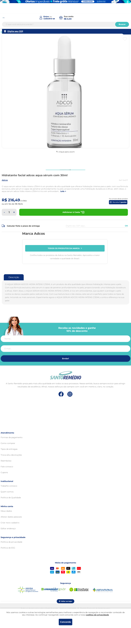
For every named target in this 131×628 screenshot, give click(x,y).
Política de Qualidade (11, 497)
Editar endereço (8, 528)
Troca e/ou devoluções (11, 455)
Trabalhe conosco (9, 486)
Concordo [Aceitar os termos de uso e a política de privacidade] (65, 622)
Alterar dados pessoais (11, 517)
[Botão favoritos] (125, 39)
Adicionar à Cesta (74, 212)
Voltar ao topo (65, 601)
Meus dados (6, 511)
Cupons (4, 472)
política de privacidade (97, 615)
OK (126, 226)
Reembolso (6, 461)
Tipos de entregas (9, 449)
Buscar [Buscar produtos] (122, 24)
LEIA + (63, 191)
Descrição (14, 277)
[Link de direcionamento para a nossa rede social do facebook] (61, 394)
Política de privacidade (11, 542)
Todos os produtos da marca (65, 248)
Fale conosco (7, 466)
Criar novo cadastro (10, 522)
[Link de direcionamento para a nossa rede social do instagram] (70, 394)
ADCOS (5, 180)
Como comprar (8, 443)
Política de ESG (8, 548)
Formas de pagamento (11, 437)
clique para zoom (65, 152)
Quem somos (7, 491)
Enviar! (65, 358)
